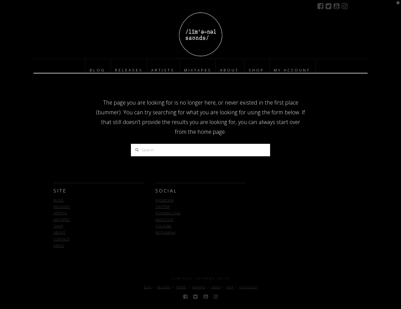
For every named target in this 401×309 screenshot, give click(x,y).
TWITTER (162, 206)
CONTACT (61, 239)
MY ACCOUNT (248, 287)
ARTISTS (60, 213)
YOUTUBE (163, 226)
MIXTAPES (61, 219)
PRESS (58, 245)
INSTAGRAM (165, 232)
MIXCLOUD (164, 219)
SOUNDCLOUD (167, 213)
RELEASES (61, 206)
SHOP (58, 226)
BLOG (58, 200)
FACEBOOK (164, 200)
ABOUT (59, 232)
